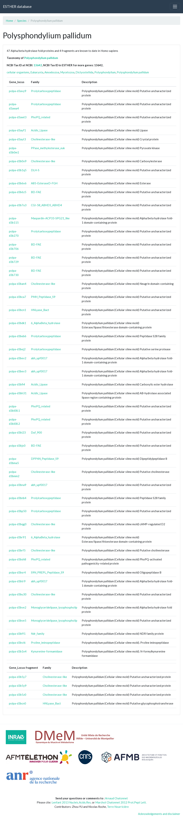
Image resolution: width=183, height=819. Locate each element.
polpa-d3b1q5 (17, 170)
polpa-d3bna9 (17, 484)
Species (21, 20)
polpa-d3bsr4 (17, 572)
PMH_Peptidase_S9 (43, 296)
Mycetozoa (67, 72)
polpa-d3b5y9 (17, 685)
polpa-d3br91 (17, 537)
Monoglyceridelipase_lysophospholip (54, 607)
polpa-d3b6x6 (17, 183)
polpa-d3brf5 (17, 550)
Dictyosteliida (84, 72)
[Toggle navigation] (175, 6)
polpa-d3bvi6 (17, 642)
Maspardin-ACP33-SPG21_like (50, 218)
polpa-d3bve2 (17, 607)
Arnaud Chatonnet (116, 798)
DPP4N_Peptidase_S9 (45, 458)
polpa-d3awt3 (17, 117)
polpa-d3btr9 (17, 581)
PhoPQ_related (40, 117)
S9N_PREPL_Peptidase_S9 (47, 572)
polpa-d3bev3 (17, 371)
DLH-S (35, 170)
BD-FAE (36, 192)
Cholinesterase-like (43, 139)
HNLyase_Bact (40, 310)
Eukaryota (36, 72)
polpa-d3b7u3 (17, 205)
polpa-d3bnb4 (17, 498)
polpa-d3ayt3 (17, 139)
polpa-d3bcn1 (17, 310)
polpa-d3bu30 (17, 594)
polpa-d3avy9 (17, 91)
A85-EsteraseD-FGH (44, 183)
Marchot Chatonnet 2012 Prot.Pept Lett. (120, 802)
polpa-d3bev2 (17, 358)
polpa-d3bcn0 (17, 703)
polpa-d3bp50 (17, 511)
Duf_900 (36, 432)
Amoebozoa (51, 72)
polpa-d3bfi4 (17, 384)
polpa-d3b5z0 (17, 694)
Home (9, 20)
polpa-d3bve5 (17, 620)
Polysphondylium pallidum (41, 58)
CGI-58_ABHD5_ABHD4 (46, 205)
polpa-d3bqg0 (17, 524)
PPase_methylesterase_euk (48, 148)
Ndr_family (37, 633)
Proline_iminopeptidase (45, 642)
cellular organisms (18, 72)
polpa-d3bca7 (17, 296)
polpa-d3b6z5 (17, 192)
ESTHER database (17, 6)
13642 (38, 65)
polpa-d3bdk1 (17, 323)
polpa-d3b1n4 (17, 651)
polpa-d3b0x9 (17, 161)
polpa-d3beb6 (17, 336)
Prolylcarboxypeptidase (46, 91)
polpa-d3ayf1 (17, 130)
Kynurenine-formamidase (46, 651)
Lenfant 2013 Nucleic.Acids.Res (71, 802)
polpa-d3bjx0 (17, 445)
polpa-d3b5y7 (17, 676)
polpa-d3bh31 (17, 393)
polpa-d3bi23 (17, 432)
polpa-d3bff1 (17, 633)
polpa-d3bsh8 (17, 559)
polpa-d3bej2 (17, 349)
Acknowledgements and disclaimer (159, 813)
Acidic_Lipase (39, 130)
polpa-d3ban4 (17, 283)
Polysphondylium (105, 72)
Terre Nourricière (118, 806)
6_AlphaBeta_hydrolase (45, 323)
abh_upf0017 (39, 358)
